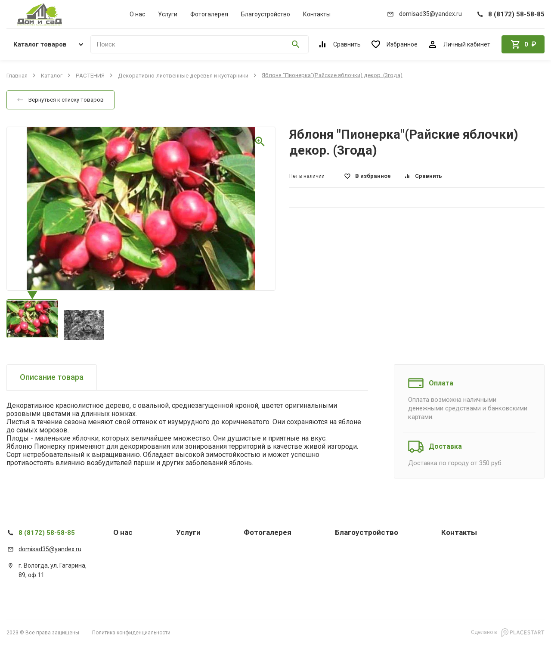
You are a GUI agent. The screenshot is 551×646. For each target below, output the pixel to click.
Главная (17, 75)
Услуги (167, 14)
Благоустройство (265, 14)
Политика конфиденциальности (131, 633)
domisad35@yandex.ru (50, 549)
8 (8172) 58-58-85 (47, 533)
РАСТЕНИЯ (90, 75)
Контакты (317, 14)
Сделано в (508, 632)
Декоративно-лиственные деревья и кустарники (183, 75)
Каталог (51, 75)
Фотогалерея (209, 14)
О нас (137, 14)
